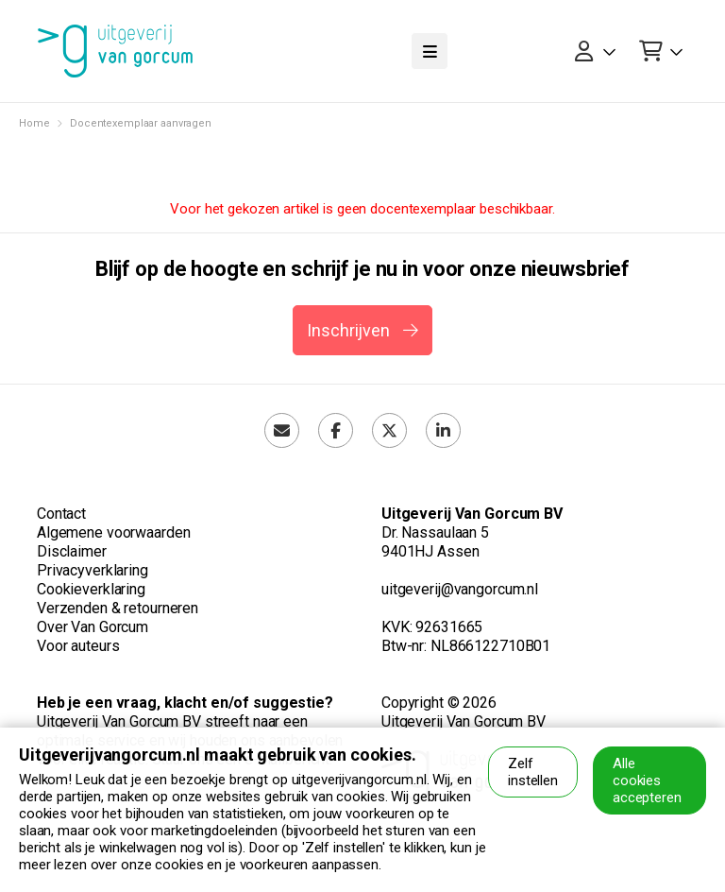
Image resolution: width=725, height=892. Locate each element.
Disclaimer (72, 551)
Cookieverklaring (91, 589)
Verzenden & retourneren (117, 608)
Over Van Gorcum (92, 627)
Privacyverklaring (92, 570)
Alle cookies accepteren (647, 780)
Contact (61, 514)
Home (34, 123)
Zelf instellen (533, 772)
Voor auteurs (78, 646)
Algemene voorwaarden (113, 532)
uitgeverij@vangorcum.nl (459, 589)
